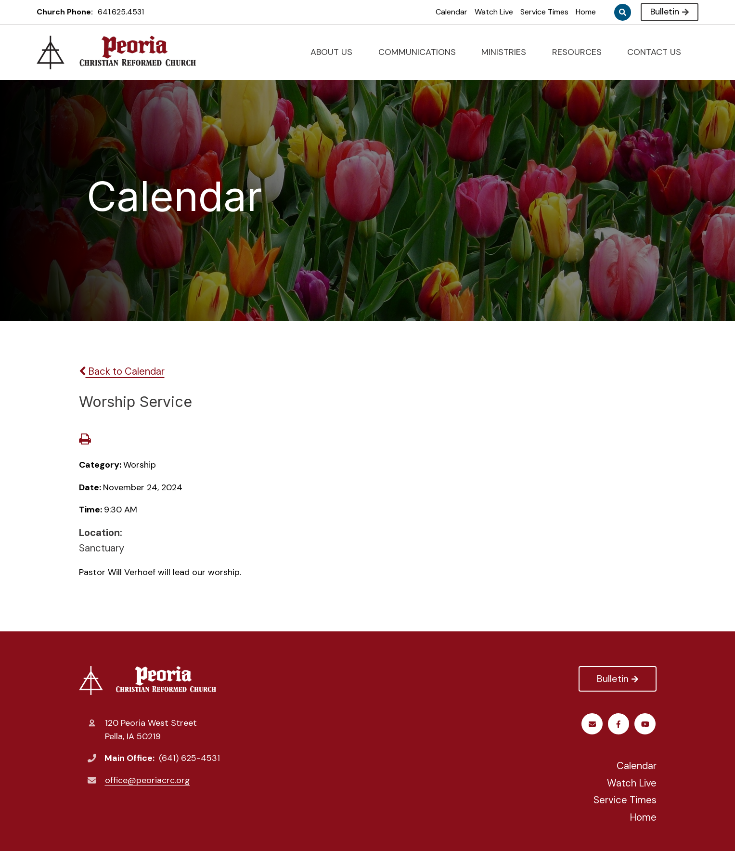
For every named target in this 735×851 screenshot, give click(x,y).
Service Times (544, 12)
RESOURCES (581, 52)
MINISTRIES (507, 52)
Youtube (619, 724)
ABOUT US (335, 52)
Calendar (451, 12)
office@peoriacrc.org (147, 780)
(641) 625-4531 (189, 758)
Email (645, 724)
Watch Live (494, 12)
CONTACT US (658, 52)
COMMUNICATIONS (421, 52)
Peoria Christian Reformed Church (147, 680)
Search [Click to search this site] (622, 12)
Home (586, 12)
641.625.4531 (121, 12)
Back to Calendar (122, 371)
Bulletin (669, 11)
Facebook (593, 724)
